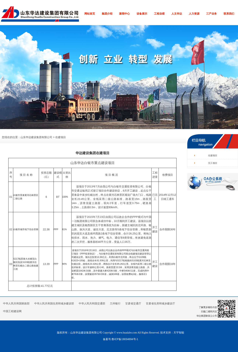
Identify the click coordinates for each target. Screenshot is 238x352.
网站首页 (89, 13)
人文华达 (176, 13)
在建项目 (212, 155)
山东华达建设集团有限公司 (36, 137)
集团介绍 (107, 13)
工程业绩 (159, 13)
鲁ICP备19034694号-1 (125, 339)
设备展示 (142, 13)
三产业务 (211, 13)
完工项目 (212, 163)
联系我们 (229, 13)
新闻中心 (124, 13)
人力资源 (194, 13)
